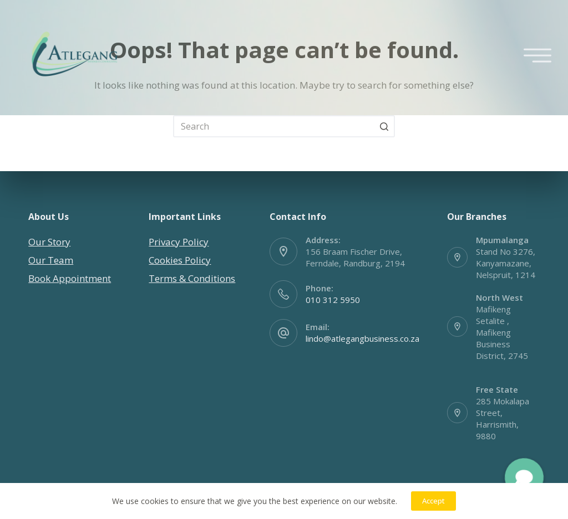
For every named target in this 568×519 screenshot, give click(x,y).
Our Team (50, 260)
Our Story (49, 241)
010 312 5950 (333, 299)
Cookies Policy (180, 260)
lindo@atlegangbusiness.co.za (362, 338)
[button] (524, 477)
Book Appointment (69, 278)
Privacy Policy (179, 241)
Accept (433, 501)
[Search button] (384, 126)
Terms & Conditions (192, 278)
